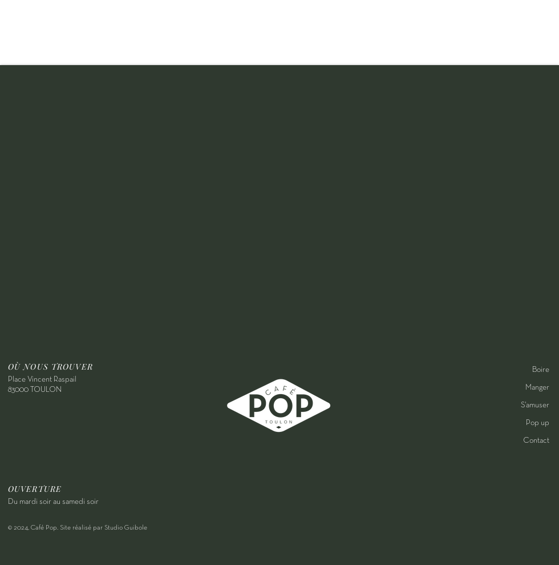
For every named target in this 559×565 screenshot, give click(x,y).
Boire (540, 370)
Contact (536, 440)
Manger (537, 387)
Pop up (537, 423)
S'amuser (535, 405)
